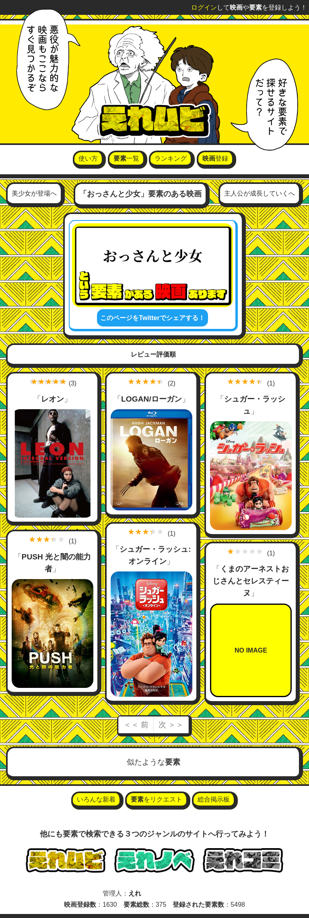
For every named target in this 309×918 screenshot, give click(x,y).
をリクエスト (156, 799)
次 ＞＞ (171, 724)
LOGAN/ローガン (151, 399)
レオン (52, 399)
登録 (215, 158)
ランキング (170, 158)
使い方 (88, 158)
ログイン (204, 7)
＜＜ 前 (136, 724)
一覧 (126, 158)
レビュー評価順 (153, 354)
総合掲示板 (214, 799)
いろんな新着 (96, 799)
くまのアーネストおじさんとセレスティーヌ (250, 581)
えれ (134, 893)
